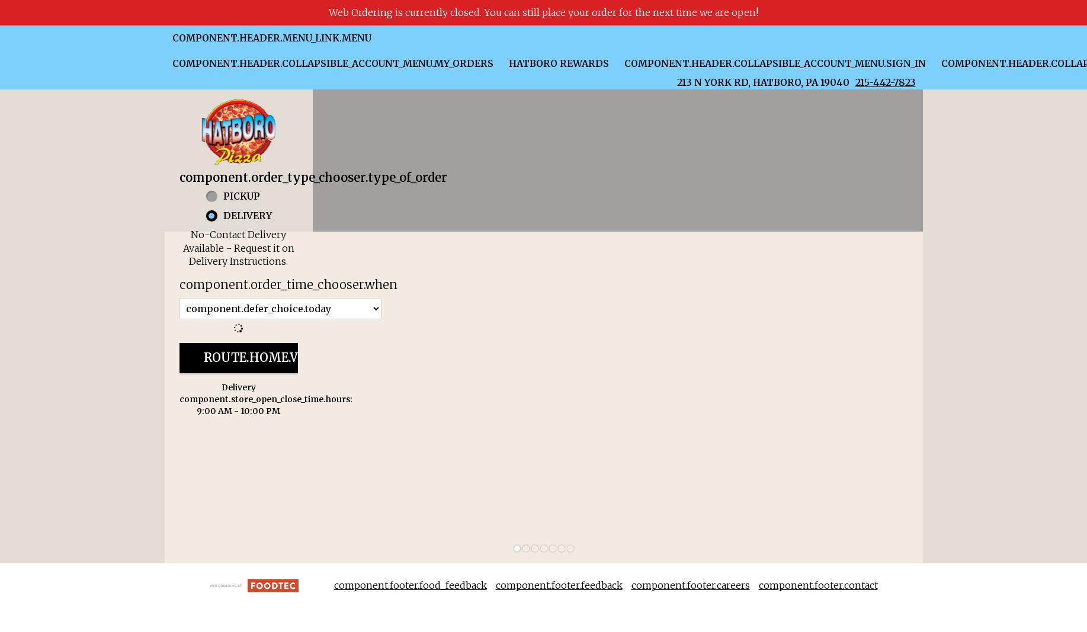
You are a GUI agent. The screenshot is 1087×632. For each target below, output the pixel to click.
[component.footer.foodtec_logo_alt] (254, 585)
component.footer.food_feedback (410, 585)
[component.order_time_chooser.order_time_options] (280, 308)
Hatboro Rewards (559, 63)
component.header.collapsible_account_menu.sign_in (775, 63)
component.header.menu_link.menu (271, 38)
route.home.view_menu (284, 357)
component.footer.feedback (559, 585)
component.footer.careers (690, 585)
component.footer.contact (818, 585)
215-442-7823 (885, 82)
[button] (238, 132)
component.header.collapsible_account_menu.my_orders (332, 63)
